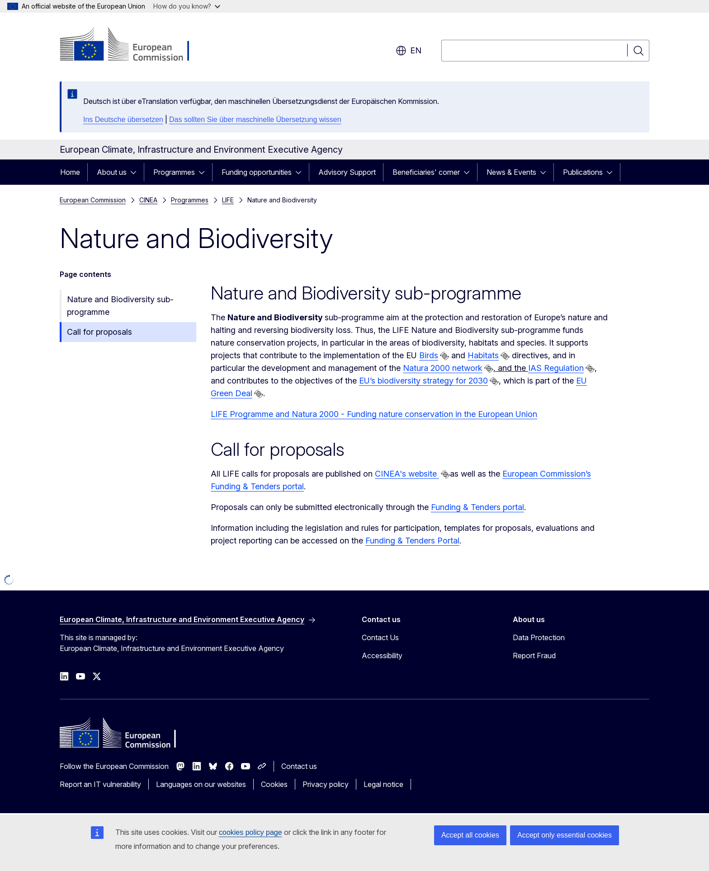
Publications (583, 172)
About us (112, 172)
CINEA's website (407, 473)
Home (70, 172)
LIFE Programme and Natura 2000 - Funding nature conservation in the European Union (374, 414)
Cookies (274, 784)
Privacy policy (326, 784)
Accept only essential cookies (564, 835)
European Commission (93, 200)
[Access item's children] (136, 172)
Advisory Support (347, 172)
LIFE (228, 200)
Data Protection (539, 637)
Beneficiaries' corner (426, 172)
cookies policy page (250, 832)
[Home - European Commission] (133, 45)
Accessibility (382, 655)
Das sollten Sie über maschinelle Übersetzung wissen (255, 119)
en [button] (408, 50)
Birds (428, 355)
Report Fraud (534, 655)
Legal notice (383, 784)
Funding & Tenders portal (477, 507)
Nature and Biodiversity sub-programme (120, 306)
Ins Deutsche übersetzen (123, 119)
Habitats (483, 355)
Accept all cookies (470, 835)
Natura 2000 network (442, 368)
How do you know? (186, 6)
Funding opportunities (257, 172)
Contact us (299, 766)
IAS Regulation (556, 368)
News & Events (511, 172)
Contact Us (380, 637)
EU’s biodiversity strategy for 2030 (423, 380)
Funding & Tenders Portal (412, 540)
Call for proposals (99, 332)
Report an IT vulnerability (100, 784)
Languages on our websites (201, 784)
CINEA (148, 200)
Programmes (174, 172)
